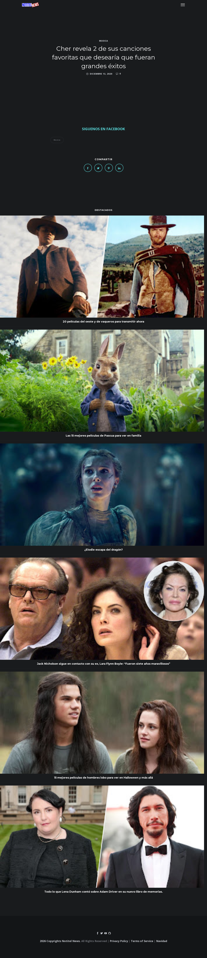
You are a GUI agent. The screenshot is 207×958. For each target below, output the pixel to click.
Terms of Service (142, 941)
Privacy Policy (119, 941)
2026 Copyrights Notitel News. (60, 941)
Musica (103, 40)
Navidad (161, 941)
